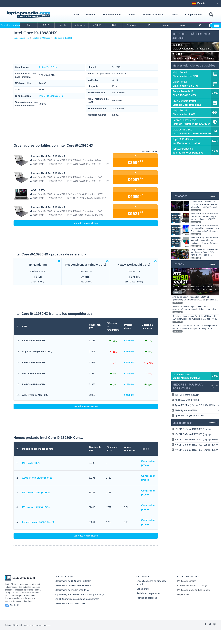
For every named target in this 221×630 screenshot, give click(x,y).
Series (131, 14)
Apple (63, 25)
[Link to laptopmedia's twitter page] (210, 625)
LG (199, 25)
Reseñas (90, 14)
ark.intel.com (118, 92)
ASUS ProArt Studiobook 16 (37, 478)
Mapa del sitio (184, 594)
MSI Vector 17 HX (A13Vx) (36, 492)
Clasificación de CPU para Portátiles (73, 581)
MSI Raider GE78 (31, 463)
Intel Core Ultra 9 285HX (197, 395)
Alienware (80, 25)
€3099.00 (129, 340)
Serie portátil (142, 589)
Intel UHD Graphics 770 (51, 96)
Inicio (76, 14)
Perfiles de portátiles (146, 598)
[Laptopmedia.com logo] (29, 14)
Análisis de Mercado (153, 14)
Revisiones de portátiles (148, 593)
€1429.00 (129, 384)
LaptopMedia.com (21, 38)
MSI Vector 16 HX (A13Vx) (36, 507)
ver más (213, 196)
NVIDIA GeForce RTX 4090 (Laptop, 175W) (196, 445)
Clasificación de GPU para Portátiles (73, 585)
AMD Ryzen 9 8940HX (33, 373)
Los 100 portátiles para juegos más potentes (77, 599)
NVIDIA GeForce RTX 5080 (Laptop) (193, 434)
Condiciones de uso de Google (192, 585)
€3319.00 (129, 351)
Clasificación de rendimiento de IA (72, 590)
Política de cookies (186, 581)
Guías (175, 14)
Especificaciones (112, 14)
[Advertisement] (85, 51)
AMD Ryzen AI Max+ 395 (35, 395)
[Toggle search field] (211, 14)
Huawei (165, 25)
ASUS (46, 25)
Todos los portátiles (10, 25)
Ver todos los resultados (86, 223)
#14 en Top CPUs (48, 67)
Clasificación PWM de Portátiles (71, 603)
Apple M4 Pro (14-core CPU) (37, 351)
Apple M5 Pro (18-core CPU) (197, 415)
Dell (114, 25)
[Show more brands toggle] (216, 25)
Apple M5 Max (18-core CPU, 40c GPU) (197, 405)
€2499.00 (129, 395)
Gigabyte (131, 25)
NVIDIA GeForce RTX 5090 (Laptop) (193, 429)
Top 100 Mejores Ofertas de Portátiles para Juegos (80, 594)
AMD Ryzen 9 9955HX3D (197, 400)
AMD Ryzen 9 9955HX (197, 410)
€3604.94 (129, 362)
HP (148, 25)
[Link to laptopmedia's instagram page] (214, 625)
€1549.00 (129, 373)
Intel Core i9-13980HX (63, 38)
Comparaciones (193, 14)
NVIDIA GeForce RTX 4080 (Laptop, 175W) (196, 450)
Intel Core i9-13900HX (33, 340)
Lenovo (182, 25)
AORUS (97, 25)
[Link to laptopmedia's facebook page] (205, 625)
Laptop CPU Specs (41, 38)
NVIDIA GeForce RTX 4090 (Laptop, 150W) (196, 439)
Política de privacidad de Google (193, 590)
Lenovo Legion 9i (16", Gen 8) (38, 522)
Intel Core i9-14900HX (33, 384)
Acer (29, 25)
